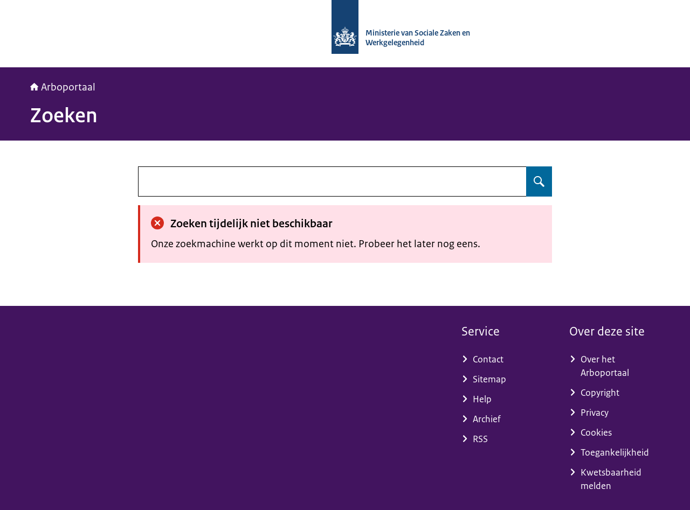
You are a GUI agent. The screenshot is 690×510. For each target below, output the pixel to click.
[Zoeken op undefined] (539, 181)
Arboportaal (62, 87)
